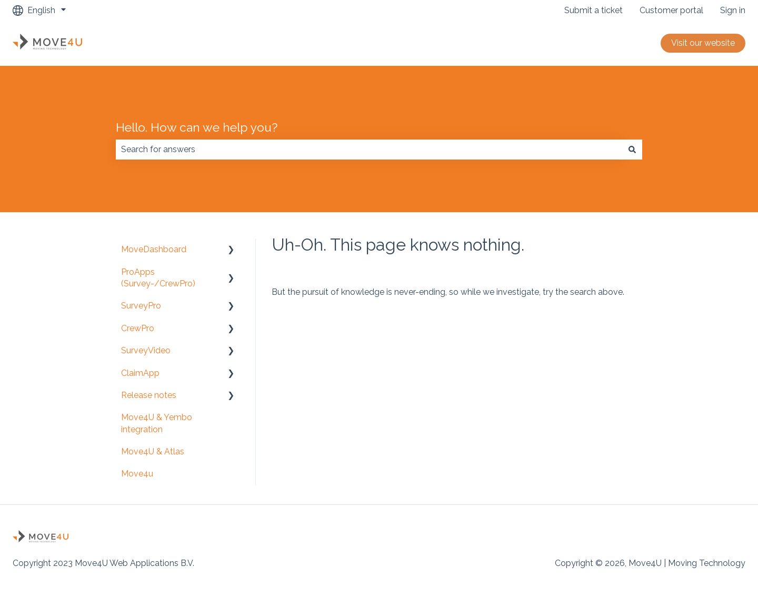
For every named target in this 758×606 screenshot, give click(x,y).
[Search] (632, 150)
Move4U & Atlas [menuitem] (152, 451)
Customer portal (671, 10)
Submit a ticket (593, 10)
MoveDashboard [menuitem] (153, 249)
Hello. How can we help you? (196, 127)
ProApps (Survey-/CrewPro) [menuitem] (158, 278)
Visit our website (703, 43)
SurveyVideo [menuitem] (146, 350)
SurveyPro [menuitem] (141, 306)
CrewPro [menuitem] (137, 328)
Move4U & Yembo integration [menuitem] (156, 423)
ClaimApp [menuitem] (140, 373)
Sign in (732, 10)
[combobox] (369, 150)
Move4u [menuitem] (137, 474)
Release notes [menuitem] (148, 395)
